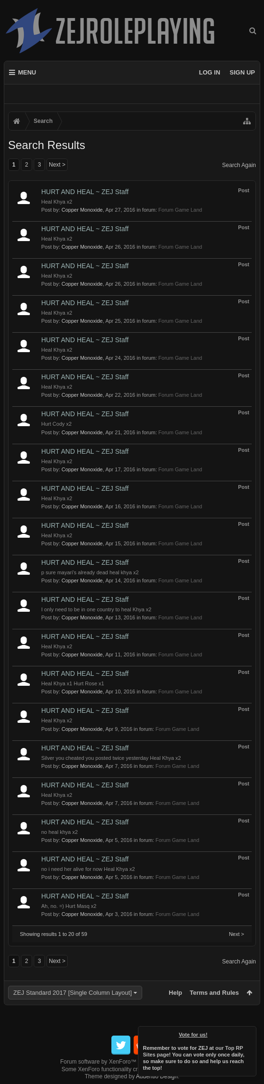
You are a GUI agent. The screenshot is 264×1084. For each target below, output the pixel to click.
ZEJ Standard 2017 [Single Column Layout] (72, 992)
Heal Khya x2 (56, 202)
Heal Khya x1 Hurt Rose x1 (72, 683)
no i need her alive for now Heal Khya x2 (88, 869)
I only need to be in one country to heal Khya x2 (96, 609)
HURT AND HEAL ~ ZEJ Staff (84, 192)
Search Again (239, 165)
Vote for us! (193, 1034)
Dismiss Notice (250, 1033)
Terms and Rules (214, 992)
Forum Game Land (180, 210)
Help (175, 992)
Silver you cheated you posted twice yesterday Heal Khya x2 (111, 758)
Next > (57, 164)
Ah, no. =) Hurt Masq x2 (68, 906)
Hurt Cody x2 (56, 424)
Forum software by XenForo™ (132, 1061)
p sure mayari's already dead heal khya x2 (90, 572)
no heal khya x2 (59, 832)
